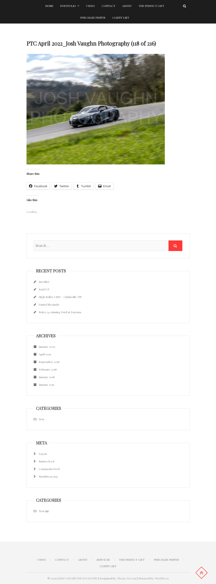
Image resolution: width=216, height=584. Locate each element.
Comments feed (49, 469)
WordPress (162, 578)
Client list (120, 17)
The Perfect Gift (151, 6)
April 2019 (45, 354)
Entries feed (46, 461)
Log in (43, 454)
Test (41, 419)
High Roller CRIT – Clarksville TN (60, 297)
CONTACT (62, 559)
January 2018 (47, 377)
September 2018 (49, 362)
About (127, 6)
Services (103, 559)
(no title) (44, 281)
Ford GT (44, 289)
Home (49, 6)
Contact (108, 6)
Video (90, 6)
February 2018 (48, 369)
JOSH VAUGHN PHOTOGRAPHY (77, 578)
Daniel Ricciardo (49, 304)
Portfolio (68, 6)
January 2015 (46, 384)
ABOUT (82, 559)
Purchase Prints (92, 17)
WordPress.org (48, 476)
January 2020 (47, 346)
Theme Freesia (126, 578)
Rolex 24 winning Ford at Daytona (60, 312)
